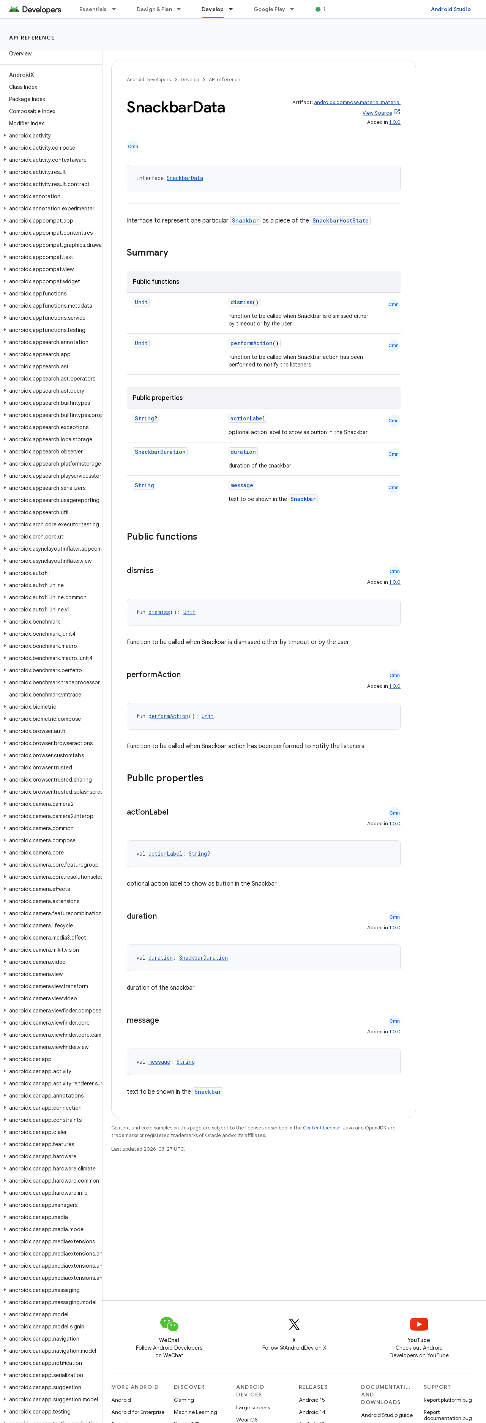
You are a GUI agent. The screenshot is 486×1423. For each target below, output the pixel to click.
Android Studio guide (387, 1415)
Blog (329, 9)
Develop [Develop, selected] (213, 9)
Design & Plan (154, 9)
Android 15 (312, 1399)
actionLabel (247, 418)
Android (121, 1399)
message (241, 485)
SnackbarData (185, 178)
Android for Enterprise (137, 1412)
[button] (49, 136)
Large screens (253, 1407)
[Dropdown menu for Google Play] (295, 9)
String (144, 418)
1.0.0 (395, 122)
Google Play (270, 9)
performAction (251, 343)
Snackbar (245, 220)
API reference (32, 37)
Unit (141, 302)
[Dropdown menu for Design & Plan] (182, 9)
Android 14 (312, 1412)
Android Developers (149, 79)
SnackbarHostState (340, 220)
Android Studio (451, 9)
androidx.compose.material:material (357, 102)
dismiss (241, 302)
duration (243, 451)
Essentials (93, 9)
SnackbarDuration (160, 451)
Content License (322, 1128)
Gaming (184, 1399)
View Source (377, 113)
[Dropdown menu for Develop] (234, 9)
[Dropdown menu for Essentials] (117, 9)
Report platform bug (448, 1399)
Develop (190, 79)
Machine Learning (195, 1412)
